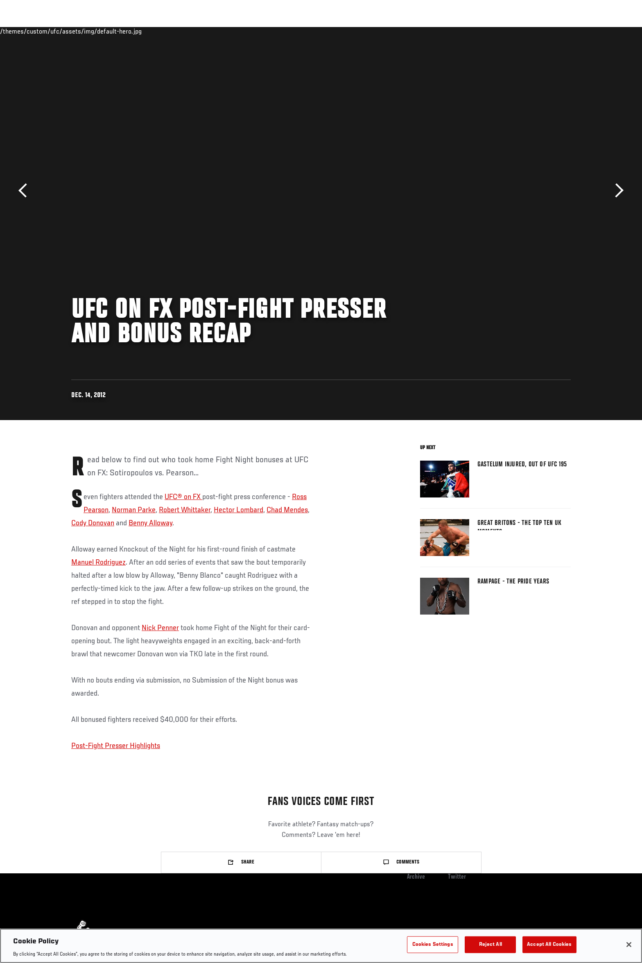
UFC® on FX (183, 497)
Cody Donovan (92, 523)
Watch (486, 31)
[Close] (629, 945)
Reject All (490, 944)
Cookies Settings (432, 944)
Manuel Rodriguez (98, 562)
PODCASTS (521, 31)
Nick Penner (160, 628)
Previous (25, 190)
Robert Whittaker (184, 510)
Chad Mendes (287, 510)
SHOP (552, 31)
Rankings (96, 31)
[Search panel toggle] (575, 31)
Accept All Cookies (549, 944)
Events (62, 31)
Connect (453, 31)
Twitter (457, 877)
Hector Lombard (238, 510)
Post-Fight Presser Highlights (115, 746)
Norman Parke (134, 510)
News (165, 31)
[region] (321, 946)
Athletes (133, 31)
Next (616, 190)
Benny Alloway (150, 523)
